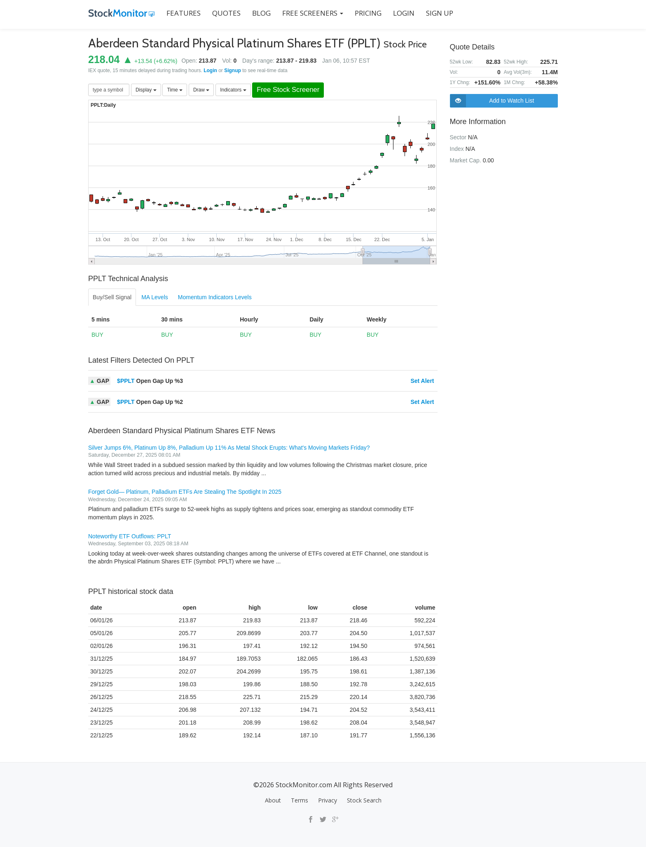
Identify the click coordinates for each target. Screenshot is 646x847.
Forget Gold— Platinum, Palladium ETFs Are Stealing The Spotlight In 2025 (184, 491)
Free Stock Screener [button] (288, 90)
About (273, 800)
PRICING (367, 13)
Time (175, 90)
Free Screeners (312, 13)
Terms (299, 800)
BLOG (261, 13)
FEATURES (183, 13)
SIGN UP (439, 13)
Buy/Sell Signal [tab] (112, 297)
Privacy (327, 800)
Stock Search (364, 800)
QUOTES (226, 13)
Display (146, 90)
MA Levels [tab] (154, 297)
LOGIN (403, 13)
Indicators (233, 90)
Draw (201, 90)
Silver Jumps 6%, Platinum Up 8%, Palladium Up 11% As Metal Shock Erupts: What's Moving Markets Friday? (229, 447)
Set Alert (422, 381)
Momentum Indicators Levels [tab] (215, 297)
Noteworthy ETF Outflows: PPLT (129, 536)
